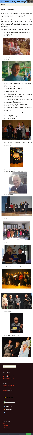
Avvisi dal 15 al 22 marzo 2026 (8, 382)
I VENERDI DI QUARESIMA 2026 (8, 385)
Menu (2, 4)
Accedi (4, 423)
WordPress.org (6, 429)
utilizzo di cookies (22, 434)
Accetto (28, 434)
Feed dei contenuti (6, 425)
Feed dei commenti (6, 427)
